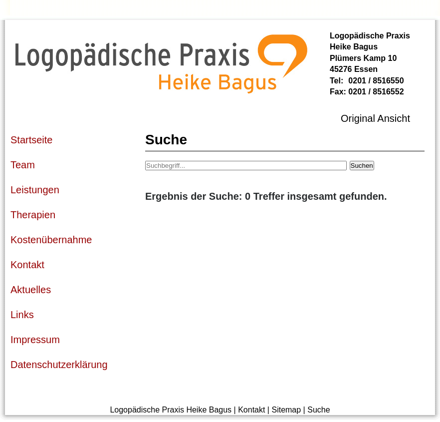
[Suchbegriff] (246, 165)
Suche (318, 410)
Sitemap (286, 410)
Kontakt (251, 410)
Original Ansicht (375, 118)
